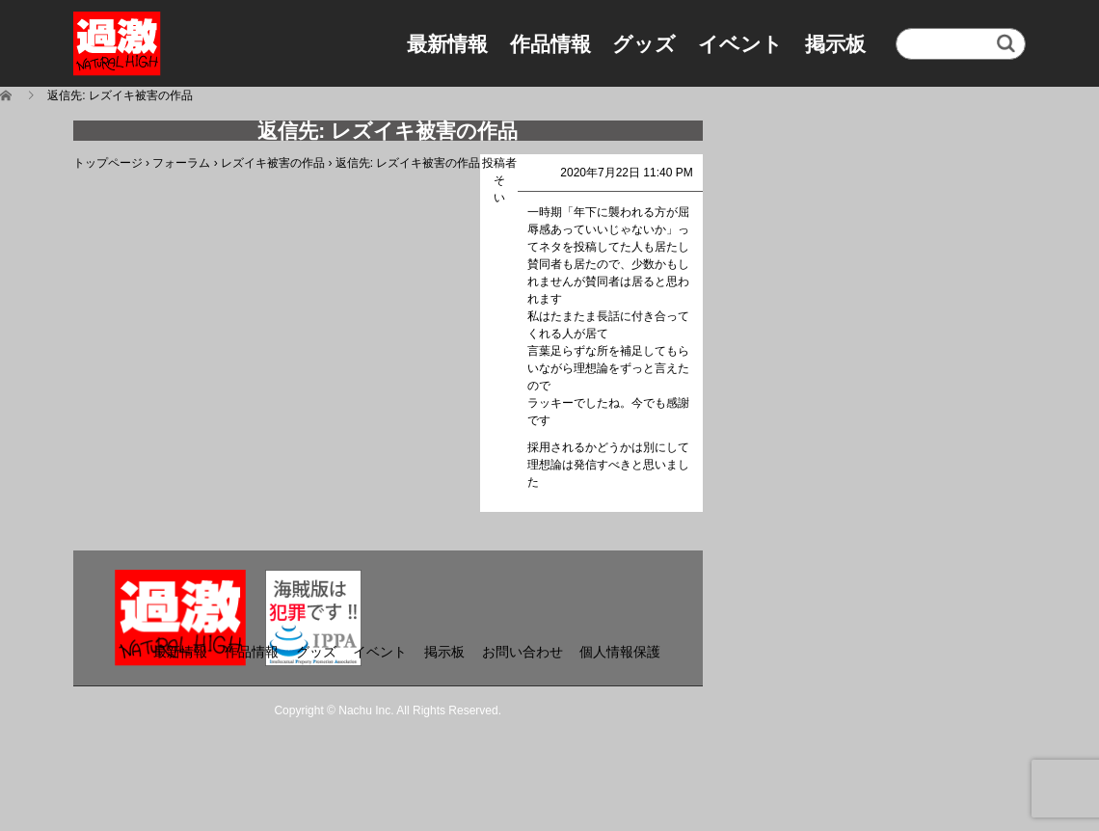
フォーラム (181, 163)
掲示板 (835, 44)
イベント (740, 44)
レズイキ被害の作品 (273, 163)
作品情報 (550, 44)
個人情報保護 (619, 651)
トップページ (108, 163)
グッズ (644, 44)
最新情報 (447, 44)
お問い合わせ (522, 651)
